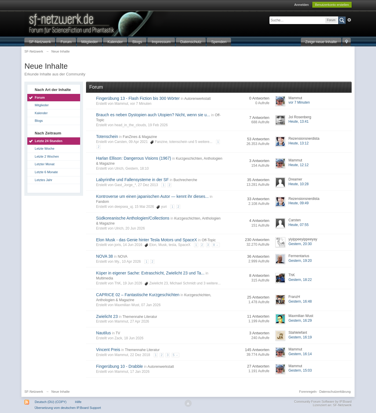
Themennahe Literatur (139, 317)
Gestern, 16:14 (300, 354)
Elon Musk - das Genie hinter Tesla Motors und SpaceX (146, 239)
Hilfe (78, 402)
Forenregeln (307, 391)
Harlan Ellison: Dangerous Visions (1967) (133, 158)
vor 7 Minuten (299, 102)
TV (118, 333)
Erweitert (349, 20)
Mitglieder (89, 42)
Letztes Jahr (43, 180)
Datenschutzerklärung (335, 391)
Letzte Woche (44, 148)
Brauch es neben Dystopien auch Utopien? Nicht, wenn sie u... (153, 114)
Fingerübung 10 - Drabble (119, 366)
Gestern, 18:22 (300, 280)
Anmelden (301, 4)
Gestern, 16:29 (300, 320)
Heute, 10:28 (299, 184)
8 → (215, 245)
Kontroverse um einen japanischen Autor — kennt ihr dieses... (152, 196)
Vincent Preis (108, 349)
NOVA (122, 256)
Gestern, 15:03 (300, 370)
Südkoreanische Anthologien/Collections (132, 218)
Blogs (137, 42)
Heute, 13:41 (299, 121)
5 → (175, 355)
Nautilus (103, 333)
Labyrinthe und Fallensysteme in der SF (132, 179)
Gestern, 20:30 (300, 244)
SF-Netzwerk (40, 42)
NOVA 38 (104, 256)
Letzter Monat (44, 164)
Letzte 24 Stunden (48, 141)
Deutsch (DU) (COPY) (50, 402)
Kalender (115, 42)
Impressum (161, 42)
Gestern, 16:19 (300, 337)
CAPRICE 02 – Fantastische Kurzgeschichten (137, 294)
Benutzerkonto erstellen (332, 4)
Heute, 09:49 (299, 203)
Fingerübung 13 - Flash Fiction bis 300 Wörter (138, 98)
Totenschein (107, 136)
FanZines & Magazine (140, 137)
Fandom (102, 202)
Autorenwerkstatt (197, 99)
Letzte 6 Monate (46, 172)
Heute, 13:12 (299, 143)
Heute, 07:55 (299, 225)
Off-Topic (209, 240)
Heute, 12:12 (299, 165)
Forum (66, 42)
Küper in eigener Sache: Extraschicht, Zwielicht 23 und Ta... (150, 273)
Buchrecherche (185, 180)
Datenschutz (190, 42)
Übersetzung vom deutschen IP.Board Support (68, 407)
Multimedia (104, 278)
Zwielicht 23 (107, 316)
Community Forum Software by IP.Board (323, 401)
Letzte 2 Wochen (47, 156)
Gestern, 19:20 (300, 261)
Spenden (218, 42)
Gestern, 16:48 (300, 301)
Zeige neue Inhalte (321, 42)
